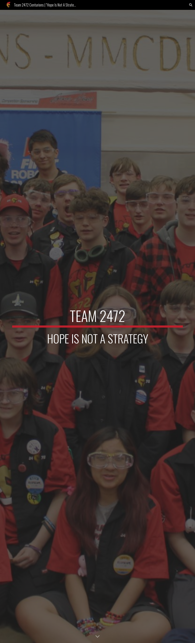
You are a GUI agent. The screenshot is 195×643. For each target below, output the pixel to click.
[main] (97, 326)
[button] (191, 5)
